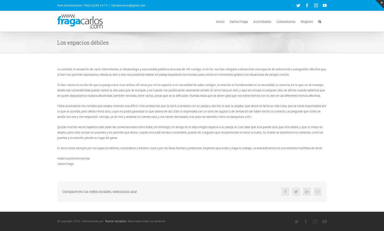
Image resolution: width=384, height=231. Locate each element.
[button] (319, 21)
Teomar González (115, 221)
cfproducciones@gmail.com (128, 5)
